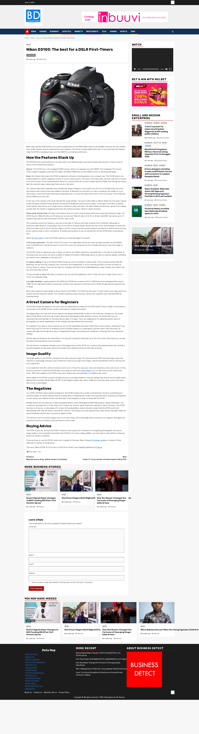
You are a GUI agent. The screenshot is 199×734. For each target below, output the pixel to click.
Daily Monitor (30, 689)
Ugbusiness (42, 59)
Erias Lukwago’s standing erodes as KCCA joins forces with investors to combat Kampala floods (158, 172)
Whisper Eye (30, 657)
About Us (28, 692)
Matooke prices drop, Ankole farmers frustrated (51, 458)
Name (32, 555)
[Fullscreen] (170, 69)
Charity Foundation (32, 659)
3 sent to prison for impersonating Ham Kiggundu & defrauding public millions (156, 130)
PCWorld (98, 447)
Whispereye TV (31, 665)
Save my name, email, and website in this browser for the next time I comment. (62, 582)
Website (32, 573)
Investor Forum (31, 675)
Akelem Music (30, 683)
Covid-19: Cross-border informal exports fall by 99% (101, 458)
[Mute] (166, 69)
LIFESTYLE (66, 32)
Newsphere (109, 697)
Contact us (37, 692)
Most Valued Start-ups (34, 686)
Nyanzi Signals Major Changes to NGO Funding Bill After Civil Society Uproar (41, 500)
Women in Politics (32, 681)
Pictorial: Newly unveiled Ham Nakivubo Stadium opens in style (157, 211)
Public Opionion (31, 667)
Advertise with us (50, 692)
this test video (37, 238)
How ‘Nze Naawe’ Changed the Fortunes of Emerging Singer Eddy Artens (111, 500)
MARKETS (79, 32)
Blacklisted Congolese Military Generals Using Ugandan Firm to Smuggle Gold (157, 153)
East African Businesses (34, 673)
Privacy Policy (64, 692)
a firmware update (99, 440)
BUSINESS (54, 32)
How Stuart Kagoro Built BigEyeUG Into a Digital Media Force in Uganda (99, 630)
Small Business (31, 670)
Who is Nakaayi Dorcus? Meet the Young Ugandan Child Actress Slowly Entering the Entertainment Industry (115, 669)
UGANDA (43, 32)
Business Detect (163, 138)
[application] (152, 59)
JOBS (133, 32)
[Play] (135, 69)
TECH (104, 32)
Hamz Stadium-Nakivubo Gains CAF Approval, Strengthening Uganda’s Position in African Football (158, 192)
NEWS (33, 32)
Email (31, 564)
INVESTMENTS (92, 32)
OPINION (113, 32)
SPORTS (123, 32)
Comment (32, 527)
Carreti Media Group (33, 678)
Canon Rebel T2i (87, 371)
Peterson (41, 507)
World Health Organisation (35, 662)
